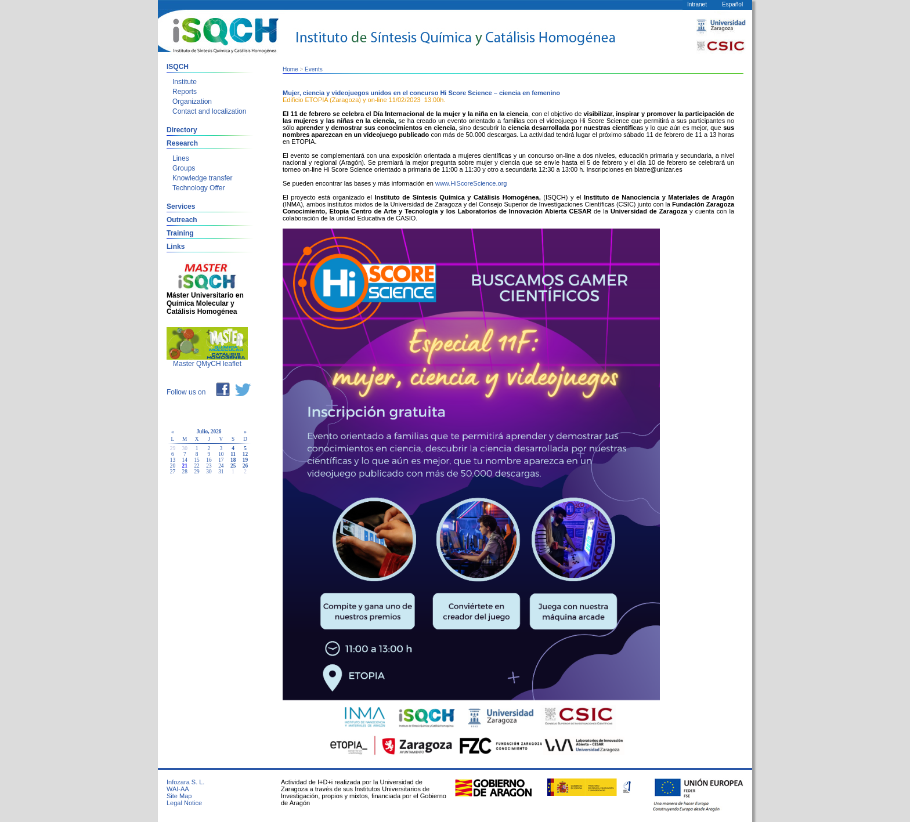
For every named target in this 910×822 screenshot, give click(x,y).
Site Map (179, 795)
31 (220, 472)
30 (208, 472)
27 (172, 472)
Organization (192, 101)
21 (184, 466)
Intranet (697, 4)
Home (290, 69)
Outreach (182, 220)
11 (233, 454)
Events (314, 69)
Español (732, 4)
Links (176, 246)
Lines (180, 158)
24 (220, 466)
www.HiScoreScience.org (471, 183)
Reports (184, 92)
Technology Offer (198, 188)
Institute (184, 82)
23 (208, 466)
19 (245, 460)
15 (196, 460)
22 (196, 466)
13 (172, 460)
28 (184, 472)
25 (233, 466)
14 (184, 460)
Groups (183, 168)
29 (196, 472)
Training (180, 233)
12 (245, 454)
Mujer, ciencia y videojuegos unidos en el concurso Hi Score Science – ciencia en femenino (421, 92)
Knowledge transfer (202, 178)
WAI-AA (178, 788)
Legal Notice (184, 802)
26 (245, 466)
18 (233, 460)
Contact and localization (209, 111)
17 (220, 460)
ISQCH (178, 67)
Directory (182, 130)
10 (220, 454)
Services (181, 206)
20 (172, 466)
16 (208, 460)
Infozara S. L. (185, 781)
